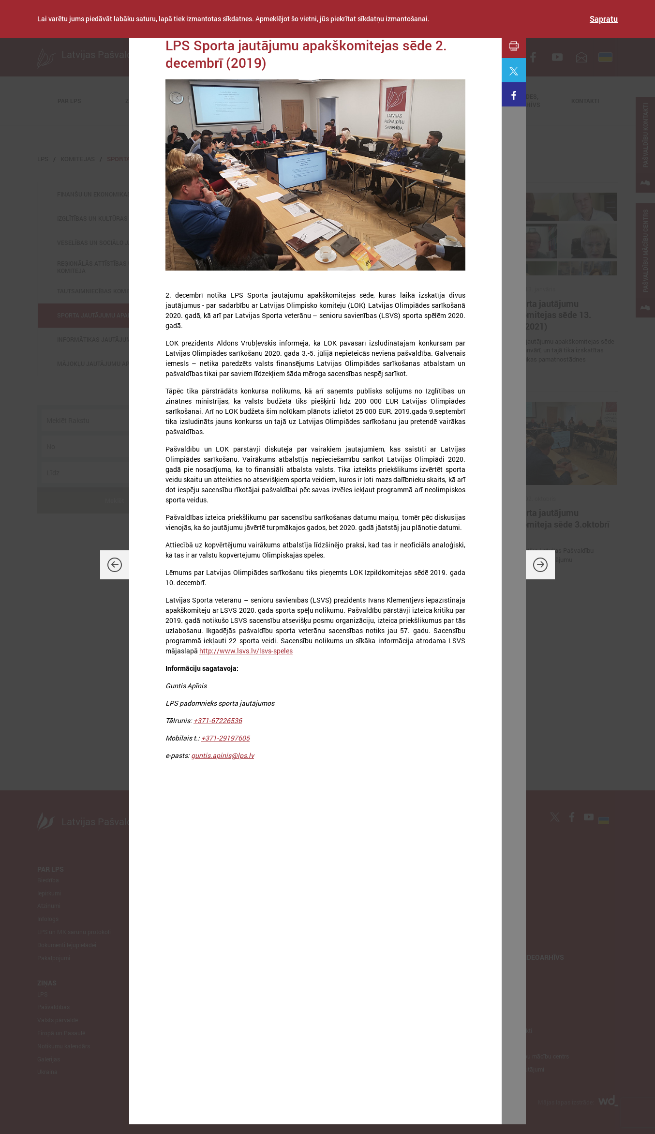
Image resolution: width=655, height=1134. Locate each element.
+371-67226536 (218, 720)
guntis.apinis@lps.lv (222, 755)
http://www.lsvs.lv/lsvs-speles (246, 650)
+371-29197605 (225, 737)
